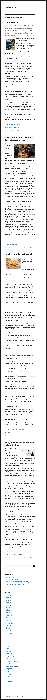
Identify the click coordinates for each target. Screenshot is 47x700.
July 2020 (8, 610)
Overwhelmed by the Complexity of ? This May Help (18, 582)
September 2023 (9, 604)
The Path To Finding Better (11, 432)
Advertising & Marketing (12, 645)
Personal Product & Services (12, 666)
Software (8, 673)
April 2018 (8, 630)
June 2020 (8, 612)
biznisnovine (8, 130)
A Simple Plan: (12, 22)
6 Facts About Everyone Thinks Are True (15, 584)
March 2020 (9, 615)
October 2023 (9, 602)
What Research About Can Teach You (13, 554)
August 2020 (9, 609)
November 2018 (9, 620)
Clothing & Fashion (10, 651)
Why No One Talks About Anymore (13, 124)
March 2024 (9, 600)
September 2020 (10, 607)
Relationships (22, 130)
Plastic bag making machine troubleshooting (16, 577)
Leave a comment (29, 130)
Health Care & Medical (11, 660)
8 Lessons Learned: (9, 241)
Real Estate (8, 669)
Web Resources (9, 681)
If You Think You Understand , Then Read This (17, 581)
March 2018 (8, 632)
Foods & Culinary (10, 656)
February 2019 (9, 617)
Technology (9, 676)
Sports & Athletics (10, 674)
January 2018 (9, 633)
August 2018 (9, 625)
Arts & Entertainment (11, 646)
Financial (8, 655)
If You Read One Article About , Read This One (15, 429)
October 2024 (9, 597)
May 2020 (8, 614)
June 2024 (8, 599)
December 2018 (9, 618)
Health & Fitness (10, 658)
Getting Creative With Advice (19, 254)
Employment (9, 653)
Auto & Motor (9, 648)
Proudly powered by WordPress (17, 696)
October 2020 (9, 605)
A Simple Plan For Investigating (12, 244)
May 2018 (8, 628)
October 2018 (9, 622)
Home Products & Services (12, 661)
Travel (7, 678)
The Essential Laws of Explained (12, 127)
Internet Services (10, 663)
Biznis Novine (10, 7)
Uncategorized (9, 679)
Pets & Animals (9, 668)
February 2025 (9, 595)
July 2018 (8, 627)
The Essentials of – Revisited (13, 579)
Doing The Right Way (10, 551)
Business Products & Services (13, 650)
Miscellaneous (9, 664)
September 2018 (9, 623)
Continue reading (30, 35)
